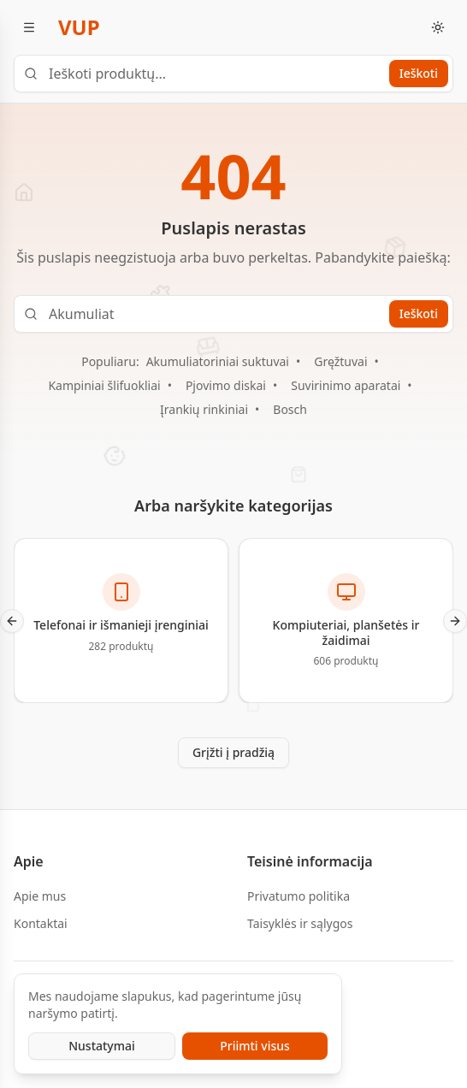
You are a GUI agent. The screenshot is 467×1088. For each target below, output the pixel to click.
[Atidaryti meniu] (29, 27)
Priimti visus (255, 1046)
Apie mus (40, 896)
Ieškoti (418, 73)
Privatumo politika (298, 896)
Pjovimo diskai (226, 385)
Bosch (290, 409)
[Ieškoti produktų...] (233, 73)
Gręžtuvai (340, 361)
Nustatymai (101, 1046)
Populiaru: (110, 361)
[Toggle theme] (438, 27)
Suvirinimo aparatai (345, 385)
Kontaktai (41, 923)
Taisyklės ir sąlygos (299, 923)
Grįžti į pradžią (233, 752)
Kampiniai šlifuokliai (104, 385)
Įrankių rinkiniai (204, 409)
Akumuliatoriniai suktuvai (217, 361)
